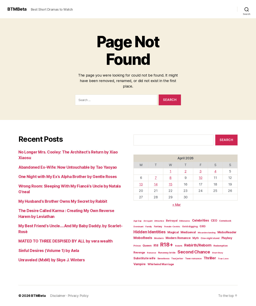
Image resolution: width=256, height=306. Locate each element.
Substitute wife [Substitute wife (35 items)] (144, 258)
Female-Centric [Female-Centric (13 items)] (172, 226)
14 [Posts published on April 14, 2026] (155, 184)
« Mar (176, 205)
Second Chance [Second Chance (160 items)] (193, 252)
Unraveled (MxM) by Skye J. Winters (51, 260)
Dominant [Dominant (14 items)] (138, 226)
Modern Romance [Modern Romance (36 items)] (178, 238)
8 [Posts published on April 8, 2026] (170, 178)
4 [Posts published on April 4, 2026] (215, 171)
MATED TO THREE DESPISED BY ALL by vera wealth (65, 241)
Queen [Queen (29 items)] (147, 245)
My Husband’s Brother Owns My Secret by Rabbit (62, 201)
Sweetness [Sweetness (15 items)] (163, 258)
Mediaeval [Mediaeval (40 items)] (188, 232)
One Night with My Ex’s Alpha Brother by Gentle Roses (67, 176)
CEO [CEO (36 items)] (214, 220)
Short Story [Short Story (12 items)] (217, 253)
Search (226, 140)
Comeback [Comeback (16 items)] (225, 220)
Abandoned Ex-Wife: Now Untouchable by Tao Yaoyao (67, 167)
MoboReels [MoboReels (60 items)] (142, 238)
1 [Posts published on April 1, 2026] (170, 171)
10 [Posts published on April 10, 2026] (200, 178)
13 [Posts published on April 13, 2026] (141, 184)
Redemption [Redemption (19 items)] (220, 245)
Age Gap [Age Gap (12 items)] (137, 221)
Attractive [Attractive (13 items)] (159, 221)
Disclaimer (57, 296)
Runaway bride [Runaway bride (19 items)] (167, 252)
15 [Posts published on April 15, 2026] (170, 184)
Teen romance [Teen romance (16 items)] (193, 258)
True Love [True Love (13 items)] (223, 258)
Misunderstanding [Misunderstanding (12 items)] (206, 232)
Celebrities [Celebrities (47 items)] (200, 220)
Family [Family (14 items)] (148, 226)
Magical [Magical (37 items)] (173, 232)
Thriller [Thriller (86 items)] (210, 258)
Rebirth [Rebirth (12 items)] (178, 246)
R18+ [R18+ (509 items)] (166, 244)
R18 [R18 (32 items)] (156, 245)
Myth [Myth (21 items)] (195, 238)
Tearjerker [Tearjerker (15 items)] (177, 258)
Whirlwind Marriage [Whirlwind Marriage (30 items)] (161, 264)
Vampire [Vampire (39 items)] (139, 264)
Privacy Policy (78, 296)
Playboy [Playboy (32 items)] (226, 238)
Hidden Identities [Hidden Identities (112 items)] (149, 231)
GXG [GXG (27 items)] (203, 226)
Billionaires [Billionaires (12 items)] (184, 221)
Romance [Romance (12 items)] (151, 253)
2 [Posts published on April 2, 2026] (186, 171)
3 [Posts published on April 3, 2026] (200, 171)
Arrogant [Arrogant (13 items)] (148, 221)
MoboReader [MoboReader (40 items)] (226, 232)
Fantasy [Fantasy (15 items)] (158, 226)
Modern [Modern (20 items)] (159, 238)
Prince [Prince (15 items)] (137, 245)
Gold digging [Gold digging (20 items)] (190, 226)
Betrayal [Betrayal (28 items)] (171, 220)
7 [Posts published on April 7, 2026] (156, 178)
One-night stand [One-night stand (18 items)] (210, 238)
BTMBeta (16, 9)
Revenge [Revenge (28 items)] (139, 252)
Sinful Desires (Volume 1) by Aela (48, 250)
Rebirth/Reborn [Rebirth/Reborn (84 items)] (197, 245)
